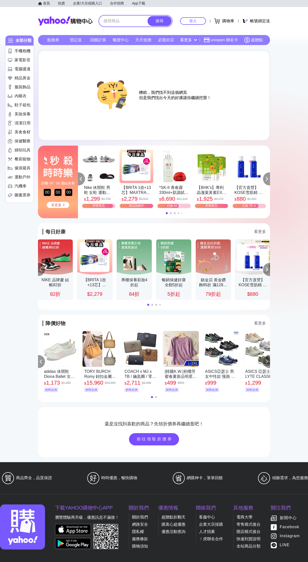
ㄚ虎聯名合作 (211, 539)
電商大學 (244, 517)
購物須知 (140, 546)
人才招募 (207, 531)
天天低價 (143, 40)
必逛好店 (166, 40)
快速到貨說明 (248, 539)
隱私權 (138, 531)
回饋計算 (98, 40)
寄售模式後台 (248, 524)
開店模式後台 (248, 531)
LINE (285, 545)
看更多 (188, 40)
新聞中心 (288, 518)
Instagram (290, 536)
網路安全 (140, 524)
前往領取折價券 (155, 439)
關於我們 (140, 517)
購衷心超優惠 (174, 524)
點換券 (53, 40)
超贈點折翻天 (174, 517)
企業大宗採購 (211, 524)
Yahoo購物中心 (65, 21)
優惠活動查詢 (174, 531)
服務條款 (140, 539)
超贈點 (253, 40)
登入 (193, 21)
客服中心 (207, 517)
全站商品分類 (248, 546)
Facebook (289, 527)
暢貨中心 (121, 40)
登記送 (76, 40)
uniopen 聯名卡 (221, 40)
